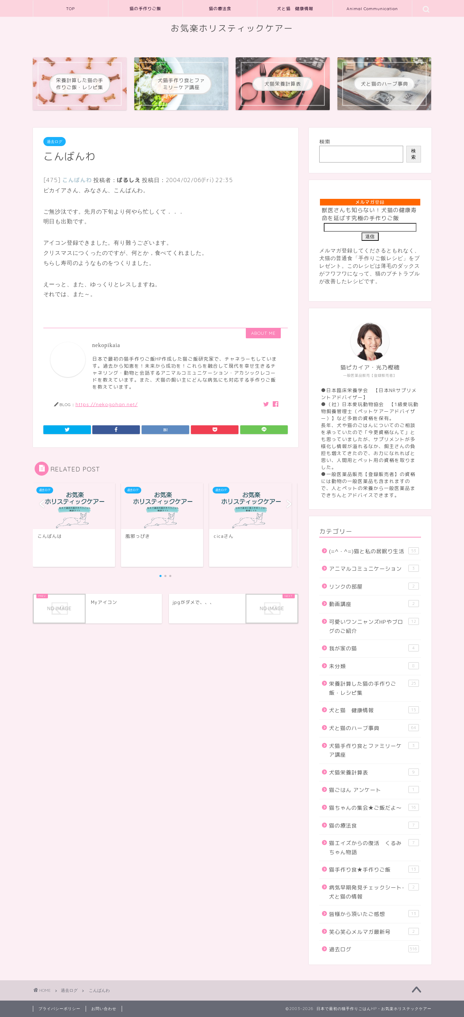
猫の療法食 (220, 8)
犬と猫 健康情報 (295, 8)
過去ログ (54, 141)
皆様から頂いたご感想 (374, 914)
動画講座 (374, 604)
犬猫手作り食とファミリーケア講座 (374, 750)
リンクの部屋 (374, 586)
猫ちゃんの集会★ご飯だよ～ (374, 808)
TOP (70, 8)
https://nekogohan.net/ (107, 404)
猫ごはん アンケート (374, 790)
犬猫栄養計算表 (374, 772)
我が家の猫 (374, 648)
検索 (324, 141)
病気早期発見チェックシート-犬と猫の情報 (374, 891)
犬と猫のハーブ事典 (374, 728)
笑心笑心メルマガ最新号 (374, 932)
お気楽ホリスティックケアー (232, 28)
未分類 (374, 666)
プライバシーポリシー (59, 1008)
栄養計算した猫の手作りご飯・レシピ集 (374, 688)
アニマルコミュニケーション (374, 568)
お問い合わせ (103, 1008)
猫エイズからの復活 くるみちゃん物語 (374, 847)
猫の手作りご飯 (145, 8)
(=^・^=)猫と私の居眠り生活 (374, 551)
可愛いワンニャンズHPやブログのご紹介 (374, 626)
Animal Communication (372, 8)
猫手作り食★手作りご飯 (374, 869)
